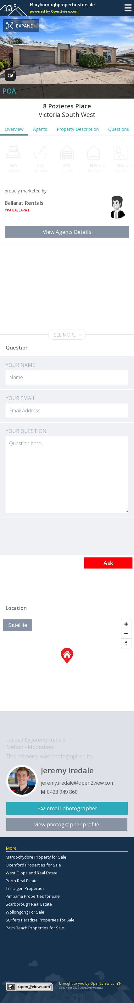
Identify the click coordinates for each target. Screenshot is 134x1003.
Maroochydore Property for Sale (36, 857)
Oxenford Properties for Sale (33, 865)
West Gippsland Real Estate (32, 873)
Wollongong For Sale (25, 912)
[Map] (67, 663)
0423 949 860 (62, 791)
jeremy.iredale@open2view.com (77, 782)
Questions (118, 129)
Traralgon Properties (25, 888)
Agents (40, 129)
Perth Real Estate (22, 881)
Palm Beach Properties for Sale (35, 928)
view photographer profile (66, 824)
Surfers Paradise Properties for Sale (40, 920)
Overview (14, 129)
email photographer (72, 808)
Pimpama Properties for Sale (33, 896)
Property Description (78, 129)
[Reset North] (126, 643)
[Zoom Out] (126, 633)
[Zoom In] (126, 624)
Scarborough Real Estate (29, 904)
